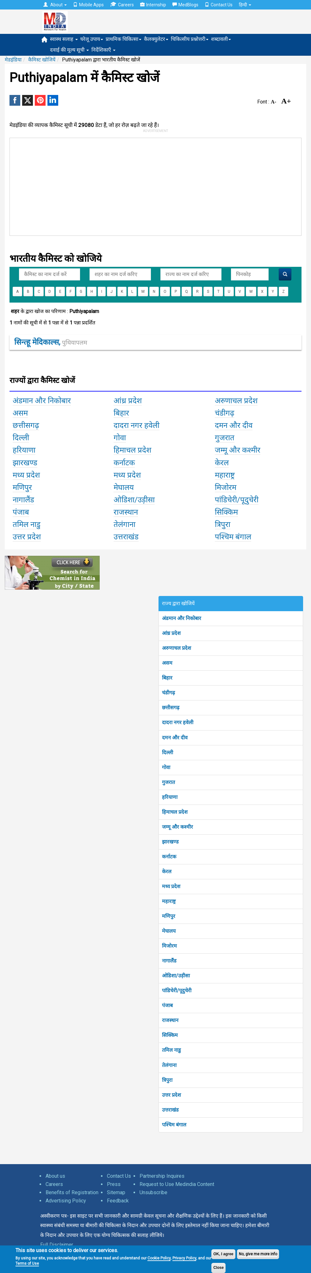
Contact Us (219, 4)
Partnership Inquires (162, 1176)
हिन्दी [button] (245, 4)
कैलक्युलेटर (156, 39)
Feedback (118, 1201)
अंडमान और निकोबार (181, 618)
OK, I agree (223, 1254)
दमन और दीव (175, 738)
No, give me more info (258, 1254)
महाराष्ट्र (169, 901)
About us (55, 1176)
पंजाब (167, 1005)
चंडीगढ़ (168, 693)
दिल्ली (167, 752)
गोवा (166, 767)
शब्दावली (221, 39)
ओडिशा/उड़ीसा (176, 976)
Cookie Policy (159, 1258)
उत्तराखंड (170, 1110)
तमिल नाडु (171, 1050)
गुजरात (168, 782)
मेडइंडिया (13, 60)
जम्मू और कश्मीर (177, 827)
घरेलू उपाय (91, 39)
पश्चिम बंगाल (174, 1125)
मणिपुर (168, 916)
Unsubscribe (153, 1192)
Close (218, 1267)
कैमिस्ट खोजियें (41, 60)
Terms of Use (27, 1263)
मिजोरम (169, 946)
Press (114, 1184)
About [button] (55, 4)
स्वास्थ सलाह (64, 39)
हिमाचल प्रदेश (175, 812)
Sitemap (116, 1192)
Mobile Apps (88, 4)
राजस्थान (170, 1020)
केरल (166, 872)
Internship (153, 4)
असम (167, 663)
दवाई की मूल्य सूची (69, 50)
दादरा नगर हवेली (177, 722)
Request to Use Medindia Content (177, 1184)
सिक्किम (170, 1035)
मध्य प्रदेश (171, 886)
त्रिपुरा (167, 1080)
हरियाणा (169, 797)
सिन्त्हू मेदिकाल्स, (50, 342)
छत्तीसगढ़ (170, 708)
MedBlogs (185, 4)
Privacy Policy (184, 1258)
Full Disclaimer (56, 1245)
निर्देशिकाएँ (103, 50)
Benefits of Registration (72, 1192)
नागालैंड (169, 961)
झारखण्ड (170, 842)
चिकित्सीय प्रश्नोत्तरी (189, 39)
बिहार (167, 678)
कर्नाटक (169, 857)
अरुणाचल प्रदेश (176, 648)
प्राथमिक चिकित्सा (123, 39)
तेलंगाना (169, 1065)
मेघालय (169, 931)
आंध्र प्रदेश (171, 633)
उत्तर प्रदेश (171, 1095)
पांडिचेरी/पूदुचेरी (176, 991)
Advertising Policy (66, 1201)
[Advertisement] (105, 185)
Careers (122, 4)
